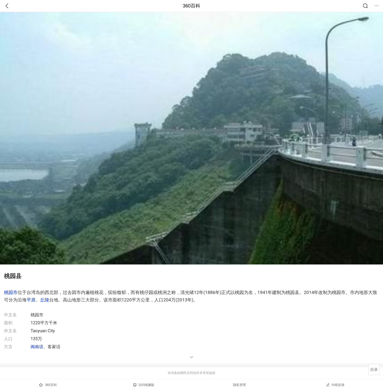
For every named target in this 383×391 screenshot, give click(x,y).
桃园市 (11, 292)
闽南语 (37, 346)
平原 (31, 299)
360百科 (191, 6)
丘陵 (44, 299)
